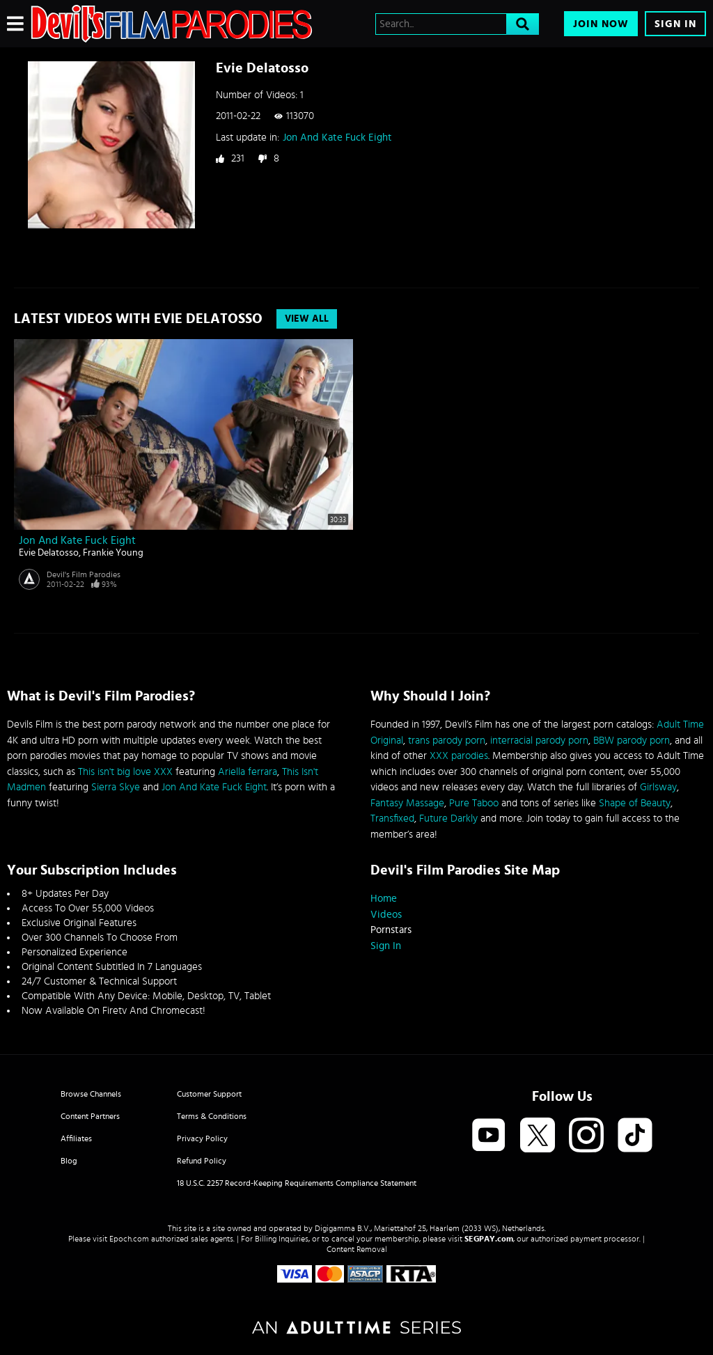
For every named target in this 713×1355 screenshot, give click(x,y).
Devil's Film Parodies (83, 574)
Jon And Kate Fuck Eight (337, 137)
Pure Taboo (474, 803)
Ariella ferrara (247, 772)
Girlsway (658, 787)
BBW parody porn (631, 740)
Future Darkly (448, 818)
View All (307, 319)
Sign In (675, 24)
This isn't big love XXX (125, 772)
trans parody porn (446, 740)
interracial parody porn (539, 740)
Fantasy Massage (407, 803)
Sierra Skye (115, 787)
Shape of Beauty (635, 803)
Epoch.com (129, 1239)
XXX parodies (459, 756)
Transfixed (392, 818)
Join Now (601, 24)
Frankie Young (113, 553)
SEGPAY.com (488, 1239)
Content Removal (357, 1249)
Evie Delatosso (49, 553)
